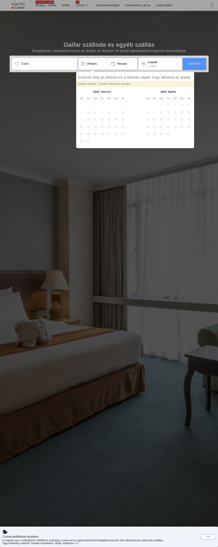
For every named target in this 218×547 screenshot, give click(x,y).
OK (208, 536)
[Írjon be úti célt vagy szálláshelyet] (47, 64)
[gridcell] (124, 104)
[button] (81, 91)
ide (76, 543)
